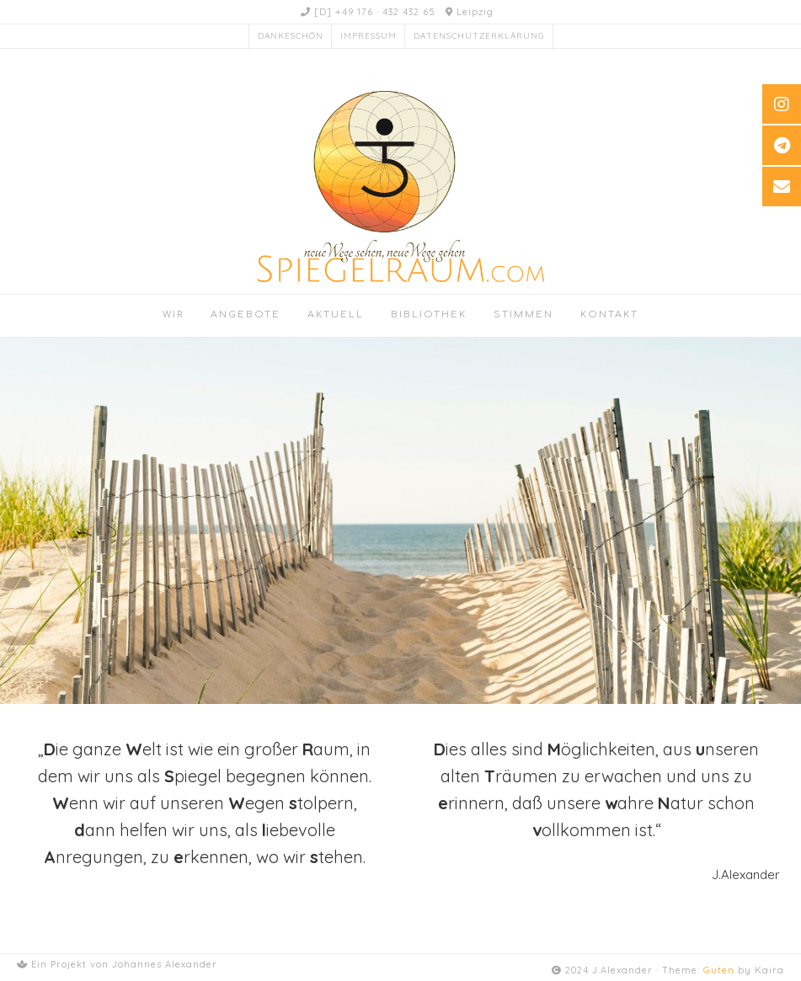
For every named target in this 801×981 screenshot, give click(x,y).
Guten (718, 970)
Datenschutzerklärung (479, 35)
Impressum (368, 35)
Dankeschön (290, 35)
